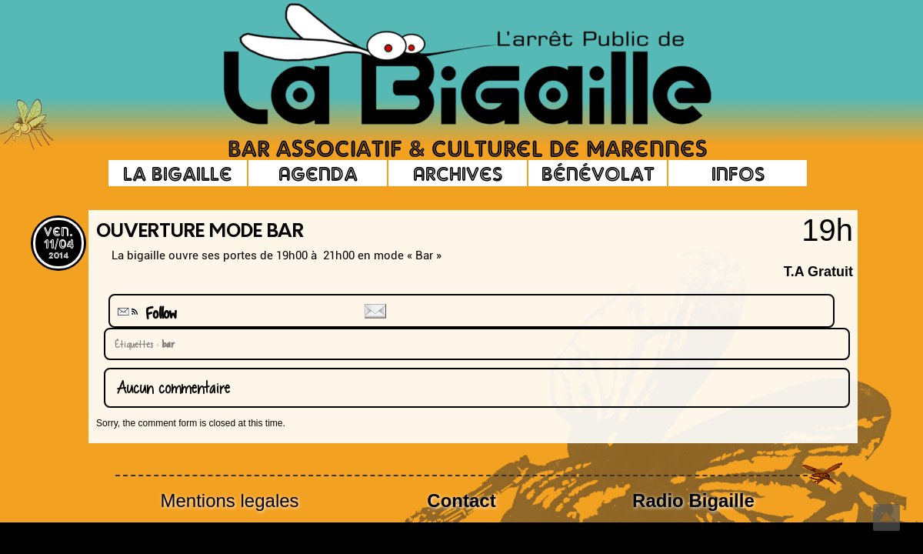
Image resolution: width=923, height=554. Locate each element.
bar (165, 344)
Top (886, 517)
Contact (461, 500)
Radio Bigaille (693, 500)
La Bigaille (177, 173)
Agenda (318, 173)
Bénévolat (598, 173)
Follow (145, 313)
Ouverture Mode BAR (200, 232)
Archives (457, 173)
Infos (738, 173)
